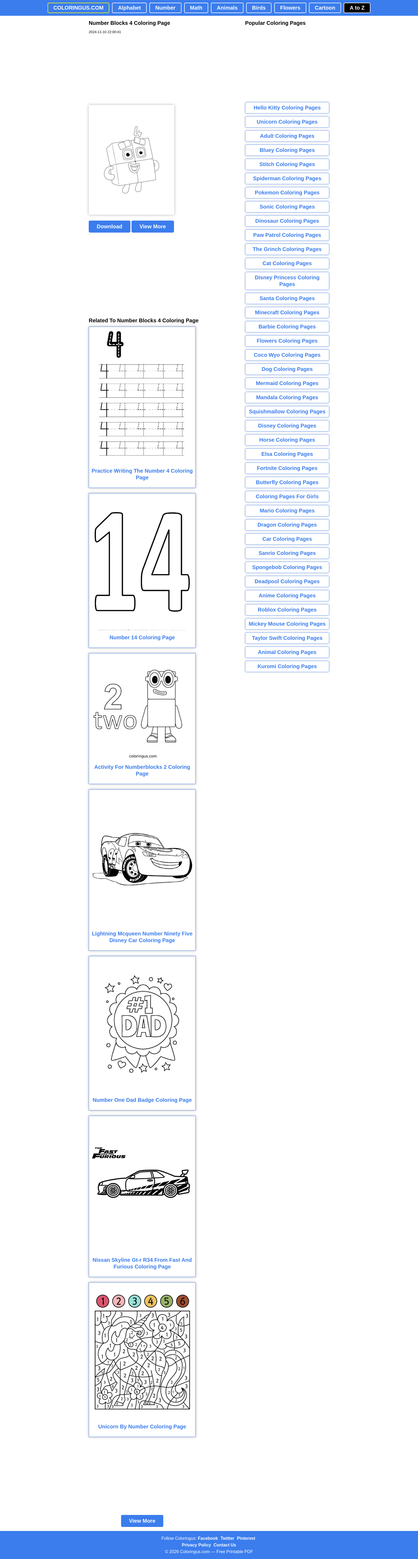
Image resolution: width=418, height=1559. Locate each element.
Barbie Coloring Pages (287, 327)
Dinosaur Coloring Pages (287, 221)
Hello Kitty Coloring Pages (287, 108)
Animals (227, 8)
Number (165, 8)
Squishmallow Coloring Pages (287, 411)
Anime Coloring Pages (287, 595)
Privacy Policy (196, 1545)
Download (109, 226)
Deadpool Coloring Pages (287, 581)
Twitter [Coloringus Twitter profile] (227, 1538)
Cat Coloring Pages (287, 263)
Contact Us (225, 1545)
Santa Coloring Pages (287, 298)
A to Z (357, 8)
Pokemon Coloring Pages (287, 192)
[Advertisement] (129, 69)
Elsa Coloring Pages (287, 454)
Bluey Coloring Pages (287, 150)
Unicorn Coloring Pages (287, 122)
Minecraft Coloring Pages (287, 312)
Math (196, 8)
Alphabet (129, 8)
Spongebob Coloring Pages (287, 567)
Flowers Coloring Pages (287, 341)
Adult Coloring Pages (287, 136)
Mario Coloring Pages (287, 511)
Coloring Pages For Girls (287, 496)
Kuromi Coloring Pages (287, 666)
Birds (259, 8)
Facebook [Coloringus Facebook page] (208, 1538)
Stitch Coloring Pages (287, 164)
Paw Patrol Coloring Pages (287, 235)
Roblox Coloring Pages (287, 610)
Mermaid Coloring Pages (287, 383)
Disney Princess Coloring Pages (287, 281)
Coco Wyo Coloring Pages (287, 355)
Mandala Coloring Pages (287, 397)
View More (153, 226)
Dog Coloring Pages (287, 369)
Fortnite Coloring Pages (287, 468)
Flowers (290, 8)
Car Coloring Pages (287, 539)
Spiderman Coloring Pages (287, 178)
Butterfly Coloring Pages (287, 482)
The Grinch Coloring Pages (287, 249)
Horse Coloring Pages (287, 440)
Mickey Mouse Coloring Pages (287, 624)
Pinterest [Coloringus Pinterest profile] (246, 1538)
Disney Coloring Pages (287, 426)
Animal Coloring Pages (287, 652)
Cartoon (325, 8)
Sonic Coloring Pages (287, 207)
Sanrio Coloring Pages (287, 553)
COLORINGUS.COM (78, 8)
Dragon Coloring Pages (287, 525)
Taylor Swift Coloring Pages (287, 638)
